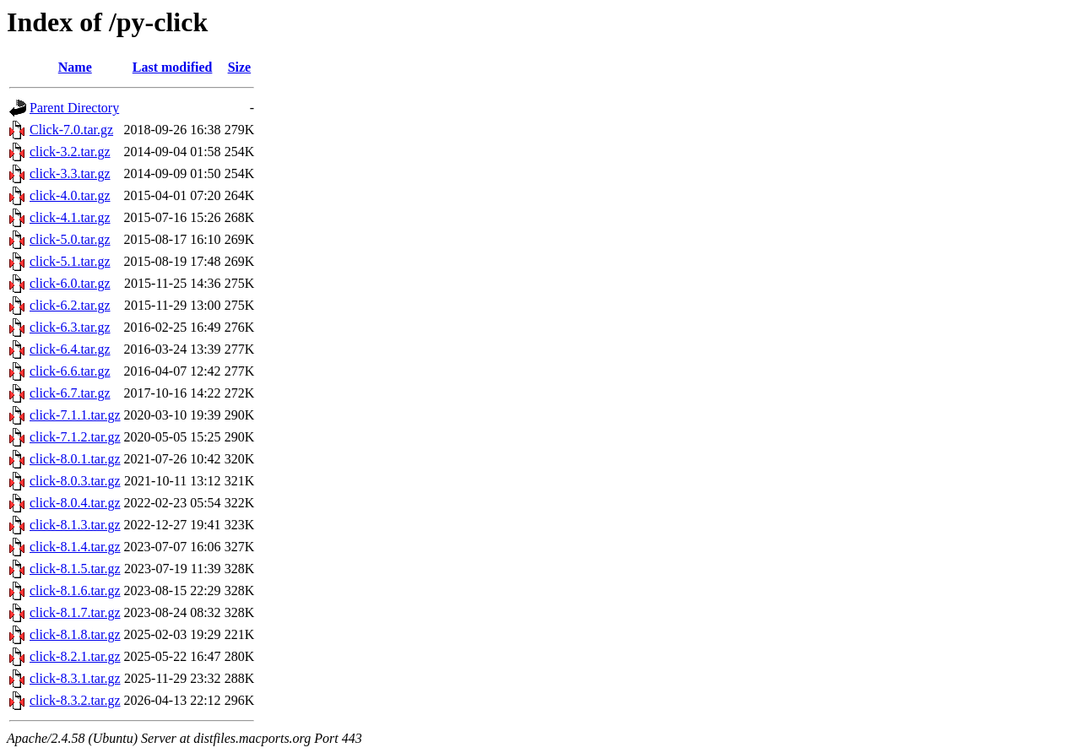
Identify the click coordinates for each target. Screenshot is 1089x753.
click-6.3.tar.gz (70, 327)
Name (75, 67)
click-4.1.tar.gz (70, 217)
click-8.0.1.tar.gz (75, 459)
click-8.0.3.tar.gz (75, 481)
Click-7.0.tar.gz (71, 129)
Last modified (173, 67)
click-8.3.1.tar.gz (75, 678)
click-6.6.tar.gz (70, 371)
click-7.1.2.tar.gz (75, 437)
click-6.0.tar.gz (70, 283)
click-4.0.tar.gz (70, 195)
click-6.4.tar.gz (70, 349)
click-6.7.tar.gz (70, 393)
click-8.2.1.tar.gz (75, 656)
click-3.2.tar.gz (70, 151)
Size (240, 67)
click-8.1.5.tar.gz (75, 568)
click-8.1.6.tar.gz (75, 590)
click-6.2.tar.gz (70, 305)
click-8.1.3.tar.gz (75, 524)
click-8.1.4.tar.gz (75, 546)
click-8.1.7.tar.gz (75, 612)
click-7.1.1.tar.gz (75, 415)
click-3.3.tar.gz (70, 173)
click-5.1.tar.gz (70, 261)
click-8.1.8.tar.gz (75, 634)
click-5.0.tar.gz (70, 239)
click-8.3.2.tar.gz (75, 700)
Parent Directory (74, 107)
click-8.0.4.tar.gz (75, 503)
